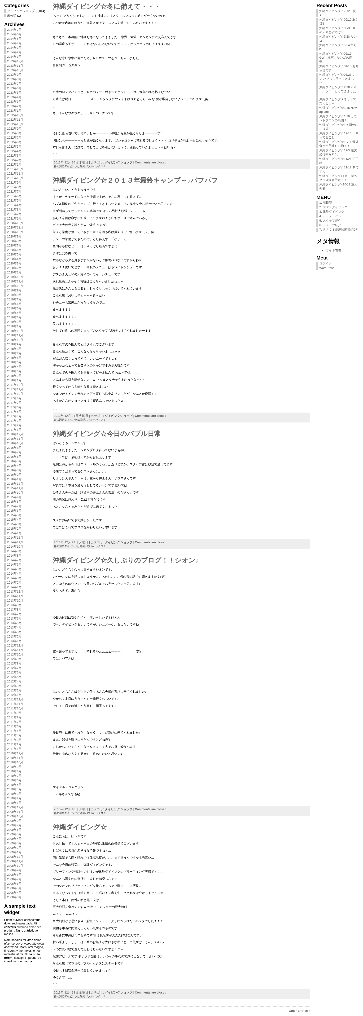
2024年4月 (14, 43)
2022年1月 (14, 164)
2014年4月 (14, 573)
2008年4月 (14, 892)
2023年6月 (14, 88)
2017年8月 (14, 398)
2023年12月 (15, 61)
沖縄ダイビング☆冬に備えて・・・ (107, 6)
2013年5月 (14, 623)
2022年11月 (15, 119)
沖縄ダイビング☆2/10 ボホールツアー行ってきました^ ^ (338, 91)
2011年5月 (14, 731)
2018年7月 (14, 353)
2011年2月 (14, 744)
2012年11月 (15, 650)
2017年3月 (14, 420)
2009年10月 (15, 816)
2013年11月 (15, 596)
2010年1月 (14, 803)
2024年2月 (14, 52)
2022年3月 (14, 155)
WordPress (326, 268)
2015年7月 (14, 506)
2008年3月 (14, 897)
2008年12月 (15, 856)
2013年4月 (14, 627)
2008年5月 (14, 888)
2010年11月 (15, 758)
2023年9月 (14, 74)
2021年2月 (14, 214)
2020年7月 (14, 245)
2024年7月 (14, 29)
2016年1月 (14, 479)
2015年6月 (14, 510)
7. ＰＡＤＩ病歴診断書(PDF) (338, 229)
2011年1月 (14, 749)
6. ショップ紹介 (330, 225)
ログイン (325, 263)
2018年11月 (15, 335)
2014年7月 (14, 560)
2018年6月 (14, 358)
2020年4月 (14, 259)
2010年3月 (14, 794)
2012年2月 (14, 690)
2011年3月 (14, 740)
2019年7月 (14, 299)
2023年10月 (15, 70)
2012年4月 (14, 681)
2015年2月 (14, 528)
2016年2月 (14, 474)
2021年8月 (14, 187)
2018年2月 (14, 376)
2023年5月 (14, 92)
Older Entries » (299, 1010)
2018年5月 (14, 362)
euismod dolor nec (29, 927)
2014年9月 (14, 551)
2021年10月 (15, 178)
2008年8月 (14, 874)
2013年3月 (14, 632)
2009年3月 (14, 843)
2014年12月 (15, 537)
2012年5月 (14, 677)
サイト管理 (333, 250)
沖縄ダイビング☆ (80, 827)
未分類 (11, 15)
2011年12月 (15, 699)
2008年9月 (14, 870)
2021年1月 (14, 218)
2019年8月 (14, 295)
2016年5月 (14, 461)
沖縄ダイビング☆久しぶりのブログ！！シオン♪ (126, 560)
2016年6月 (14, 456)
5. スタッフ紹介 (330, 220)
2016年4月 (14, 465)
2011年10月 (15, 708)
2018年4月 (14, 367)
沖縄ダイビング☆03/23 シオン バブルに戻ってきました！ (339, 78)
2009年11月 (15, 812)
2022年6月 (14, 142)
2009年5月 (14, 834)
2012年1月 (14, 695)
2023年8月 (14, 79)
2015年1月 (14, 533)
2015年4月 (14, 519)
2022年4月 (14, 151)
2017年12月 (15, 385)
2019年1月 (14, 326)
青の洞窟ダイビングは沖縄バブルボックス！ (80, 166)
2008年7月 (14, 879)
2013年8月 (14, 609)
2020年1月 (14, 272)
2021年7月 (14, 191)
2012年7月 (14, 668)
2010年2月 (14, 798)
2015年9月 (14, 497)
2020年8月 (14, 241)
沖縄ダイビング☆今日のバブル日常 (107, 433)
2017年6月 (14, 407)
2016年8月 (14, 447)
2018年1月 (14, 380)
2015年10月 (15, 492)
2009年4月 (14, 838)
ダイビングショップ (21, 11)
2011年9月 (14, 713)
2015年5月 (14, 515)
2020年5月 (14, 254)
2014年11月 (15, 542)
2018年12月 (15, 331)
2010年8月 (14, 771)
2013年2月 (14, 636)
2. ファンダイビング (333, 207)
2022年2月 (14, 160)
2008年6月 (14, 883)
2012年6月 (14, 672)
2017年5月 (14, 411)
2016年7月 (14, 452)
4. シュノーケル (330, 216)
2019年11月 (15, 281)
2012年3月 (14, 686)
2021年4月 (14, 205)
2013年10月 (15, 600)
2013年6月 (14, 618)
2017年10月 (15, 394)
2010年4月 (14, 789)
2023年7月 (14, 83)
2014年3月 (14, 578)
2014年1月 (14, 587)
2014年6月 (14, 564)
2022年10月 (15, 124)
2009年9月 (14, 820)
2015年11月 (15, 488)
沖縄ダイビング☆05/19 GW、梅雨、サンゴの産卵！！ (335, 57)
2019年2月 (14, 322)
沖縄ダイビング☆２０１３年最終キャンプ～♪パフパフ (135, 180)
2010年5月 (14, 785)
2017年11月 (15, 389)
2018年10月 (15, 340)
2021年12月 (15, 169)
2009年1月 (14, 852)
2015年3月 (14, 524)
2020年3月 (14, 263)
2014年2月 (14, 582)
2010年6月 (14, 780)
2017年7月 (14, 403)
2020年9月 (14, 236)
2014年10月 (15, 546)
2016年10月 (15, 443)
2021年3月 (14, 209)
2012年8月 (14, 663)
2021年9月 (14, 182)
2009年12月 (15, 807)
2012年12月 (15, 645)
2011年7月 (14, 722)
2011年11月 (15, 704)
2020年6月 (14, 250)
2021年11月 (15, 173)
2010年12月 (15, 753)
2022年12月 (15, 115)
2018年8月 (14, 349)
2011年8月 (14, 717)
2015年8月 (14, 501)
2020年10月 (15, 232)
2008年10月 (15, 865)
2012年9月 (14, 659)
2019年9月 (14, 290)
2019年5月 (14, 308)
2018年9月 (14, 344)
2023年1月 (14, 110)
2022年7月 (14, 137)
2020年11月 (15, 227)
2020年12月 (15, 223)
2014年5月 (14, 569)
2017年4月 (14, 416)
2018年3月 (14, 371)
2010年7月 (14, 776)
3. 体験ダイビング (331, 211)
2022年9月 (14, 128)
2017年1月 (14, 429)
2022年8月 (14, 133)
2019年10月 (15, 286)
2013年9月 (14, 605)
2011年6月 (14, 726)
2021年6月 (14, 196)
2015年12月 (15, 483)
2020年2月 (14, 268)
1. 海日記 (325, 202)
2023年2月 (14, 106)
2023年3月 (14, 101)
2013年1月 (14, 641)
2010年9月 (14, 767)
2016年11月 (15, 438)
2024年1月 (14, 56)
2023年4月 (14, 97)
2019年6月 (14, 304)
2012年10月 (15, 654)
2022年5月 (14, 146)
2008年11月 (15, 861)
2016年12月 (15, 434)
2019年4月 (14, 313)
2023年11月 (15, 65)
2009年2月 (14, 847)
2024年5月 (14, 38)
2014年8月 (14, 555)
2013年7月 (14, 614)
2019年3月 (14, 317)
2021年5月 (14, 200)
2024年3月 (14, 47)
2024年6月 (14, 34)
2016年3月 (14, 470)
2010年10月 (15, 762)
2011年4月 (14, 735)
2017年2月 (14, 425)
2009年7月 (14, 825)
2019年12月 (15, 277)
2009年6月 (14, 829)
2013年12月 (15, 591)
